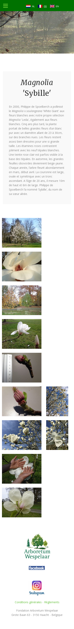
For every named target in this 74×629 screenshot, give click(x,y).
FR (45, 6)
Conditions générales (28, 602)
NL (33, 6)
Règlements (51, 602)
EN (57, 6)
